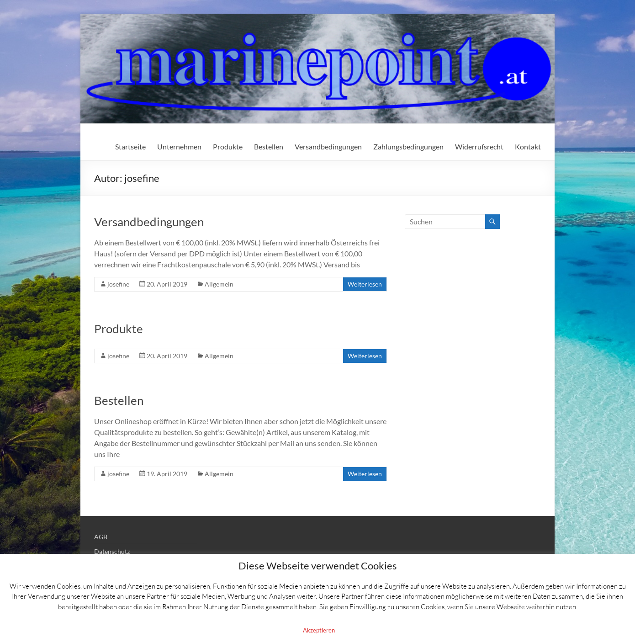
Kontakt (528, 146)
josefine (118, 284)
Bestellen (268, 146)
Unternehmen (179, 146)
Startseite (130, 146)
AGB (100, 537)
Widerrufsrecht (479, 146)
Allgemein (219, 284)
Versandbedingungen (328, 146)
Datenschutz (112, 551)
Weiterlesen (365, 284)
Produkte (228, 146)
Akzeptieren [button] (319, 630)
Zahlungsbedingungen (408, 146)
